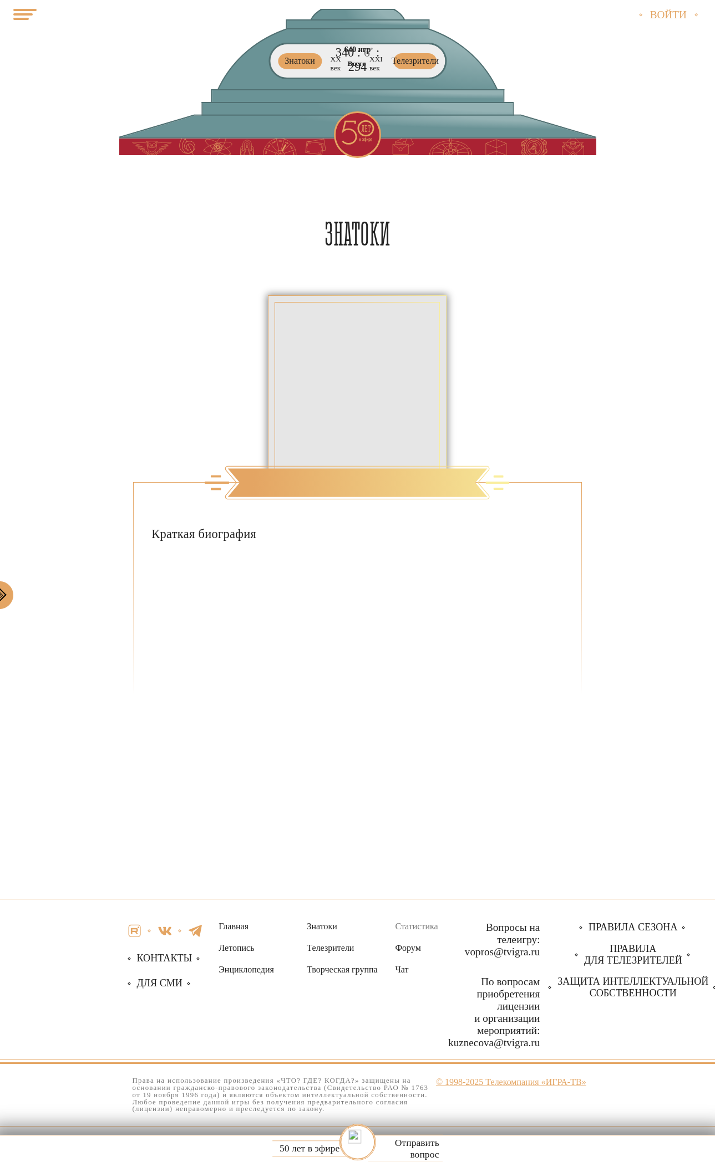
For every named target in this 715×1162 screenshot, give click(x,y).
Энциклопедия (246, 969)
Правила (633, 954)
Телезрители (330, 948)
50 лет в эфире (309, 1148)
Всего (357, 64)
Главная (234, 926)
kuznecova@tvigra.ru (494, 1042)
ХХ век (336, 64)
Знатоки (322, 926)
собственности (632, 987)
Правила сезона (633, 927)
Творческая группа (342, 969)
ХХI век (376, 64)
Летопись (236, 948)
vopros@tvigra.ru (502, 952)
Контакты (164, 958)
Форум (407, 948)
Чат (401, 969)
